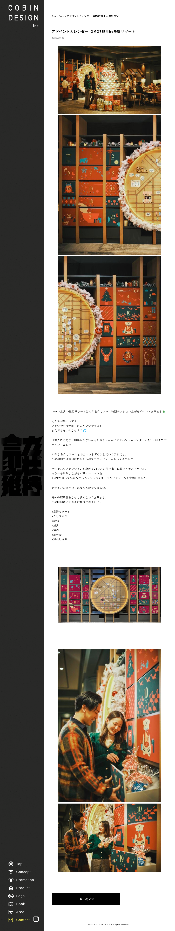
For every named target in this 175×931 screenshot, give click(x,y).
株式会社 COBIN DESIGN (24, 16)
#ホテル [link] (57, 534)
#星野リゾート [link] (61, 511)
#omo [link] (55, 520)
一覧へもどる (86, 899)
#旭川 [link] (55, 525)
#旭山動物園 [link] (59, 539)
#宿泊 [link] (55, 530)
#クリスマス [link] (59, 516)
